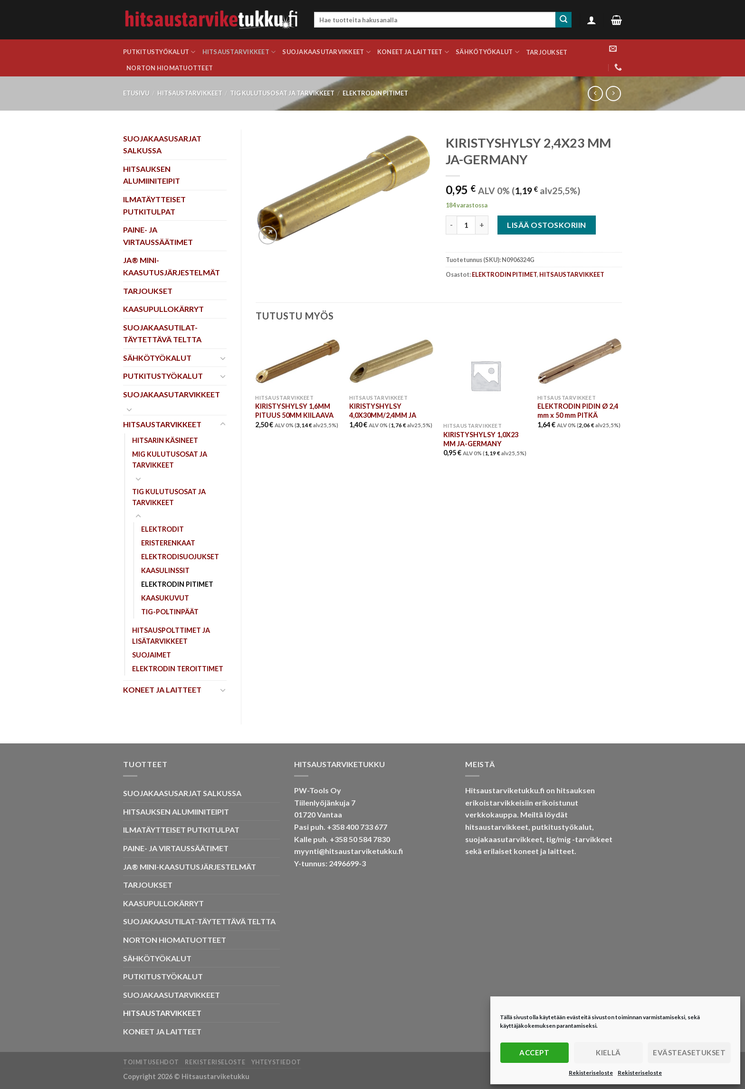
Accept (534, 1052)
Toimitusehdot (151, 1062)
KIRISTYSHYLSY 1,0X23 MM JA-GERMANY (480, 439)
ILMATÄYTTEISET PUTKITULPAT (154, 205)
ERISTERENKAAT (168, 543)
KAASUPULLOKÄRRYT (163, 308)
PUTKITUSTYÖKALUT (159, 51)
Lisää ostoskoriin (546, 224)
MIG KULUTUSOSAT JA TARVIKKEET (169, 459)
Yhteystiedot (276, 1062)
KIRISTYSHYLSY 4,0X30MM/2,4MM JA (382, 410)
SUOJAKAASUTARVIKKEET (326, 51)
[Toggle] (223, 358)
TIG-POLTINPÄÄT (170, 612)
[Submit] (563, 20)
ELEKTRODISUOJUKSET (180, 557)
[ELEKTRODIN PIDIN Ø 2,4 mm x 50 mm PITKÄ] (579, 361)
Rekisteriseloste (591, 1072)
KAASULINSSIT (165, 570)
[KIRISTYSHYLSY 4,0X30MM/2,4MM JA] (391, 361)
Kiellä (608, 1052)
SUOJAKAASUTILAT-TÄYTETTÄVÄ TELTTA (162, 333)
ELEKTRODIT (162, 529)
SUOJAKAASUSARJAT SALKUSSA (162, 144)
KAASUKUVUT (165, 598)
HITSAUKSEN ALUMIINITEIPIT (151, 175)
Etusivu (136, 93)
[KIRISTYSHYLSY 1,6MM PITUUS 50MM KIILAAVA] (297, 361)
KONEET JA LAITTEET (413, 51)
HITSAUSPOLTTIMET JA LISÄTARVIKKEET (171, 635)
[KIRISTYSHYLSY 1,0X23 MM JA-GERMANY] (485, 375)
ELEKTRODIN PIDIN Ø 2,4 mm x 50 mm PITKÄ (577, 410)
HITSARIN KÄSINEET (165, 440)
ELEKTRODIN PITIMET (375, 93)
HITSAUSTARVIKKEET (239, 51)
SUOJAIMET (151, 655)
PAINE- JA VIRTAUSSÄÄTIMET (158, 235)
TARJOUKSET (547, 52)
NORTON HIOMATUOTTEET (169, 68)
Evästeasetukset (689, 1052)
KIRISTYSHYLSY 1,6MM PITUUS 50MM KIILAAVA (294, 410)
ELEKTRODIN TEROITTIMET (177, 669)
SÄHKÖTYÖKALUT (487, 51)
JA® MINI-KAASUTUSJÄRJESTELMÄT (171, 266)
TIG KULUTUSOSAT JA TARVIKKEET (282, 93)
